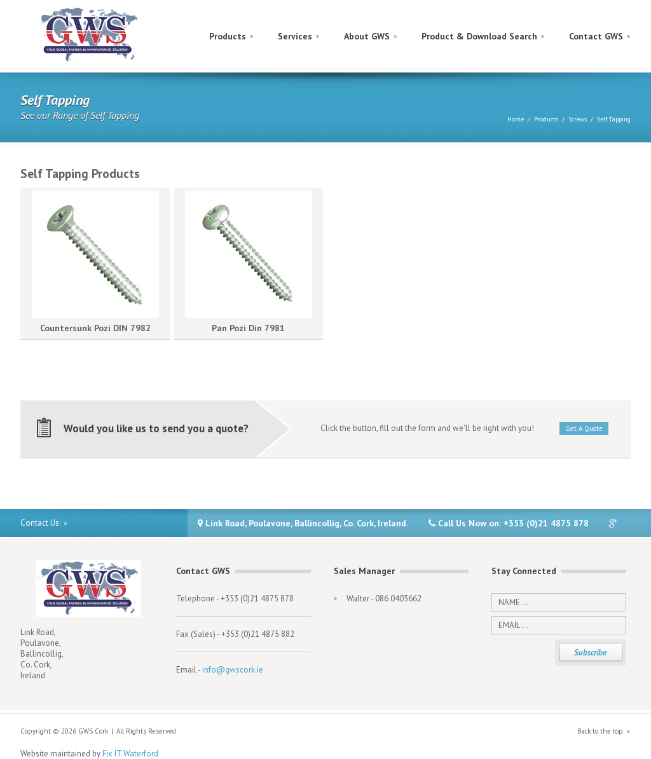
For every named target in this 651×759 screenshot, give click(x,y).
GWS (88, 35)
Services (295, 36)
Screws (577, 119)
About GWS (367, 36)
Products (227, 36)
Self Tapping (614, 119)
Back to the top (600, 731)
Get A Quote (584, 428)
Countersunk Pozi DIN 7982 (95, 328)
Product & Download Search (479, 36)
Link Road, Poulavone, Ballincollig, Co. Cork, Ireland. (303, 523)
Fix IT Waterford (130, 753)
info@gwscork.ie (232, 669)
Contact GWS (596, 36)
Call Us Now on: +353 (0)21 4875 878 (508, 523)
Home (515, 119)
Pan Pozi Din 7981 (248, 328)
